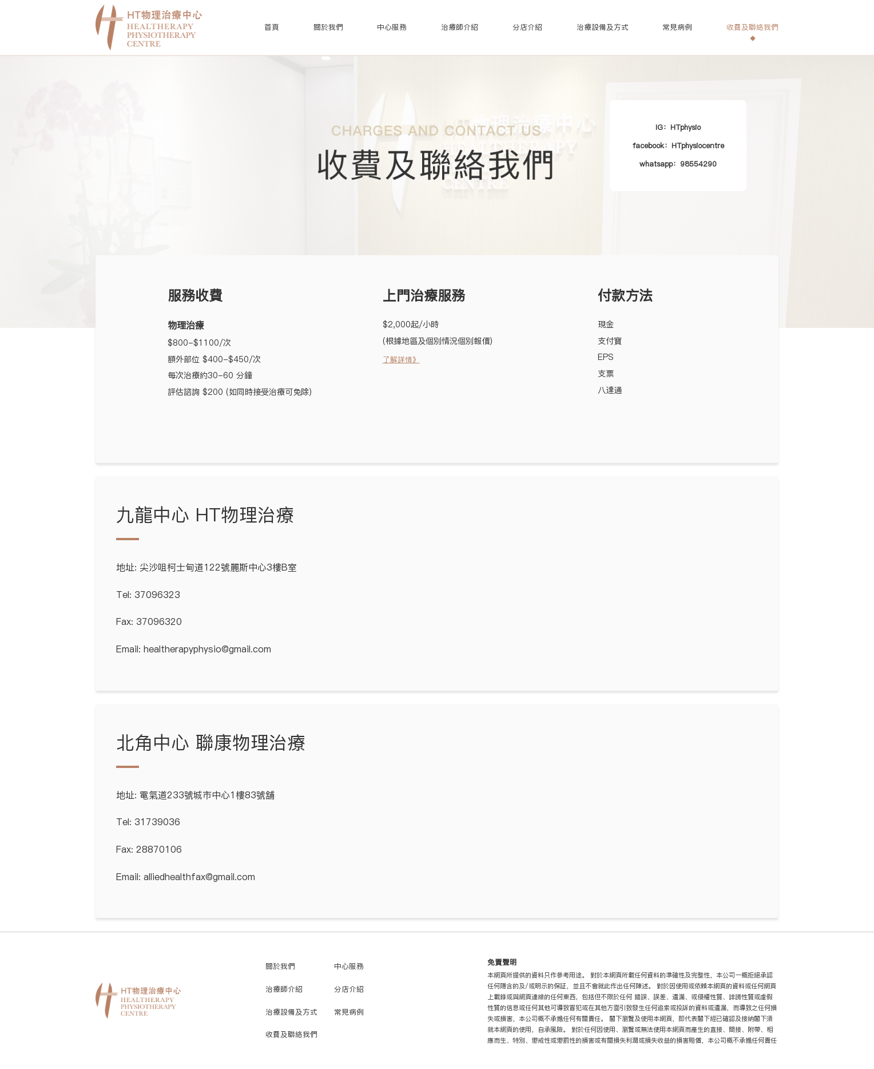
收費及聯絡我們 (752, 27)
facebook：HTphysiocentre (678, 146)
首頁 (271, 27)
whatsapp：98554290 (678, 164)
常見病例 (677, 27)
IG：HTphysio (678, 127)
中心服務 (392, 27)
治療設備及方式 (603, 27)
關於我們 (328, 27)
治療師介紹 (459, 27)
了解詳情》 (401, 360)
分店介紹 (527, 27)
